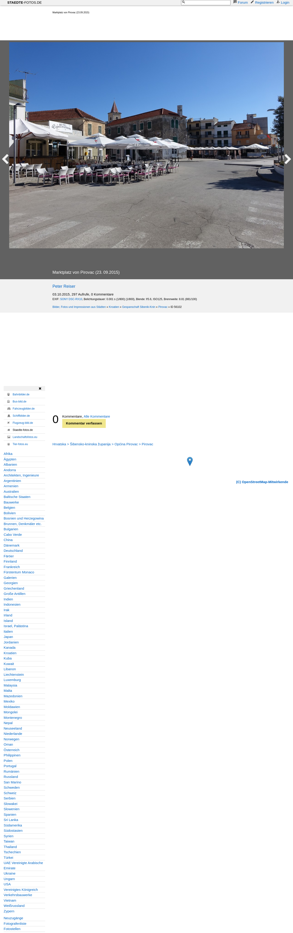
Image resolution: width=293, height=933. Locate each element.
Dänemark (11, 545)
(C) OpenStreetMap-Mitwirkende (262, 482)
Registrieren (262, 2)
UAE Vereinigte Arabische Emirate (23, 865)
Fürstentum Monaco (19, 572)
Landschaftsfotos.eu (25, 437)
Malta (8, 690)
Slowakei (10, 804)
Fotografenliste (15, 923)
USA (7, 884)
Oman (8, 744)
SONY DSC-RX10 (71, 299)
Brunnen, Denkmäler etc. (23, 524)
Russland (11, 777)
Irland (8, 615)
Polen (8, 761)
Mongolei (11, 712)
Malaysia (10, 685)
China (8, 540)
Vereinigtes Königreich (21, 890)
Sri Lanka (11, 820)
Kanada (10, 647)
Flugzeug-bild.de (23, 422)
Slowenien (11, 809)
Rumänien (11, 771)
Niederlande (13, 734)
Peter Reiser (63, 286)
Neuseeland (13, 728)
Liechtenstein (14, 674)
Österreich (11, 750)
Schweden (12, 787)
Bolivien (10, 513)
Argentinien (12, 481)
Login (283, 2)
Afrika (8, 454)
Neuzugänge (13, 918)
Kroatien (114, 307)
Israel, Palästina (16, 626)
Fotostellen (12, 929)
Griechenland (14, 588)
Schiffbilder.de (21, 415)
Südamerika (13, 825)
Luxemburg (12, 680)
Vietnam (10, 900)
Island (8, 621)
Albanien (10, 464)
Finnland (10, 561)
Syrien (9, 836)
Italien (8, 631)
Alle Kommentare (97, 416)
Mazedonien (13, 696)
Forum (241, 2)
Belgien (9, 507)
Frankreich (12, 567)
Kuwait (9, 664)
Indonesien (12, 604)
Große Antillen (14, 594)
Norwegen (11, 739)
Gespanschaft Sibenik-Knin (138, 307)
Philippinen (12, 755)
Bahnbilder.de (21, 394)
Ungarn (9, 879)
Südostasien (13, 830)
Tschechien (12, 852)
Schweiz (10, 793)
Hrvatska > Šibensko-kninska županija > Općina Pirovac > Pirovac (102, 444)
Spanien (10, 814)
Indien (8, 599)
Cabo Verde (13, 534)
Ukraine (10, 873)
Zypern (9, 911)
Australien (11, 491)
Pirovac (163, 307)
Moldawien (12, 707)
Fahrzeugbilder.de (24, 408)
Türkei (8, 857)
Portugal (10, 766)
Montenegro (13, 718)
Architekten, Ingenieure (21, 475)
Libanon (10, 669)
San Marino (12, 782)
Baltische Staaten (17, 497)
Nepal (8, 723)
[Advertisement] (135, 28)
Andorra (10, 470)
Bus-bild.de (19, 401)
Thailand (10, 847)
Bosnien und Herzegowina (24, 518)
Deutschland (13, 551)
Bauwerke (11, 502)
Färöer (9, 556)
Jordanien (11, 642)
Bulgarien (11, 529)
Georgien (11, 583)
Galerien (10, 578)
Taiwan (9, 841)
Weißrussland (14, 906)
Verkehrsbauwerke (18, 895)
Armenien (11, 486)
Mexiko (9, 701)
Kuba (8, 658)
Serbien (10, 798)
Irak (6, 610)
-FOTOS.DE (24, 2)
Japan (8, 637)
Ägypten (10, 459)
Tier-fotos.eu (20, 444)
